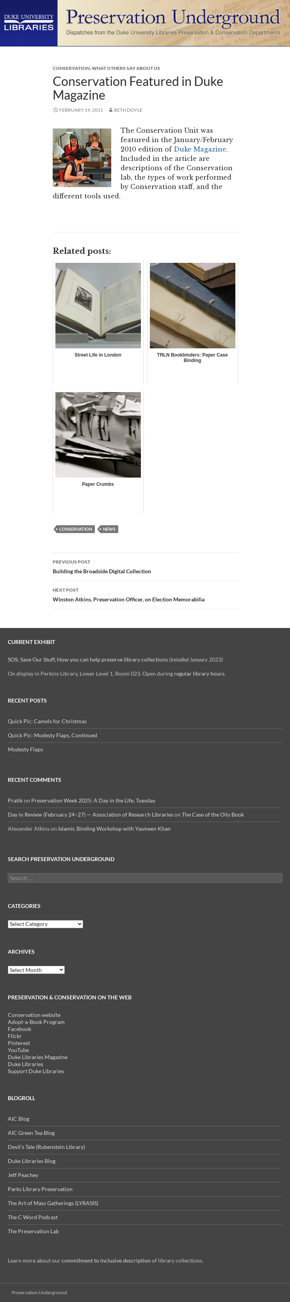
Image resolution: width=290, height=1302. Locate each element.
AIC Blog (18, 1118)
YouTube (18, 1050)
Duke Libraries (25, 1064)
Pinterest (19, 1043)
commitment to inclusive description (106, 1260)
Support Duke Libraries (36, 1071)
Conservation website (34, 1014)
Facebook (19, 1029)
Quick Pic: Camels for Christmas (47, 721)
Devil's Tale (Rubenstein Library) (46, 1146)
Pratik (15, 800)
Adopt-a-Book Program (36, 1021)
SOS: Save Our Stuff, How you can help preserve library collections (88, 659)
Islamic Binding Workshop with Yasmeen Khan (114, 828)
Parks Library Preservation (40, 1189)
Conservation (71, 68)
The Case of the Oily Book (213, 814)
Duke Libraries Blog (31, 1161)
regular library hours (199, 673)
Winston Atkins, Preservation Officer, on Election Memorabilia (145, 594)
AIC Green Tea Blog (31, 1132)
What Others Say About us (126, 68)
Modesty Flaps (25, 749)
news (109, 529)
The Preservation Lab (33, 1231)
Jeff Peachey (23, 1175)
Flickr (15, 1036)
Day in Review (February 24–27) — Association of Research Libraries (90, 814)
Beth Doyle (128, 110)
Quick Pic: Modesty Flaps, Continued (52, 735)
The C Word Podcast (33, 1217)
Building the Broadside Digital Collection (145, 565)
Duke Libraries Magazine (38, 1057)
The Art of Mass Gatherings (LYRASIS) (53, 1203)
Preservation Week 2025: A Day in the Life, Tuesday (93, 800)
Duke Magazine (200, 149)
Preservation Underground (39, 1292)
